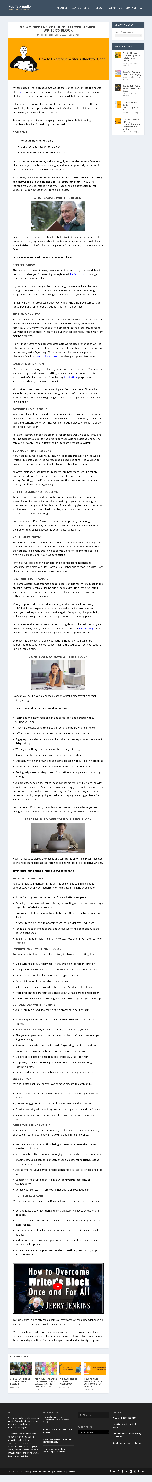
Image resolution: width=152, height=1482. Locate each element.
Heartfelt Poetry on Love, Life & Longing (132, 73)
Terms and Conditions (41, 1472)
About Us (62, 8)
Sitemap (71, 1472)
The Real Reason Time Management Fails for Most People (132, 57)
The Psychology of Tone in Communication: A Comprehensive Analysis (131, 125)
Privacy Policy (59, 1472)
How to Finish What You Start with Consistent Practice (93, 1383)
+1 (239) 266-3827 (128, 1418)
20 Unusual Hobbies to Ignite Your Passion (21, 1381)
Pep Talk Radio (46, 35)
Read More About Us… (18, 1456)
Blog (99, 8)
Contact (131, 8)
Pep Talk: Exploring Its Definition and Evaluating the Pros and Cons (46, 1383)
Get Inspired (73, 35)
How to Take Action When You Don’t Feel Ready (132, 88)
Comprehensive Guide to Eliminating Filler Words (130, 107)
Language (137, 113)
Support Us (115, 8)
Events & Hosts (80, 8)
